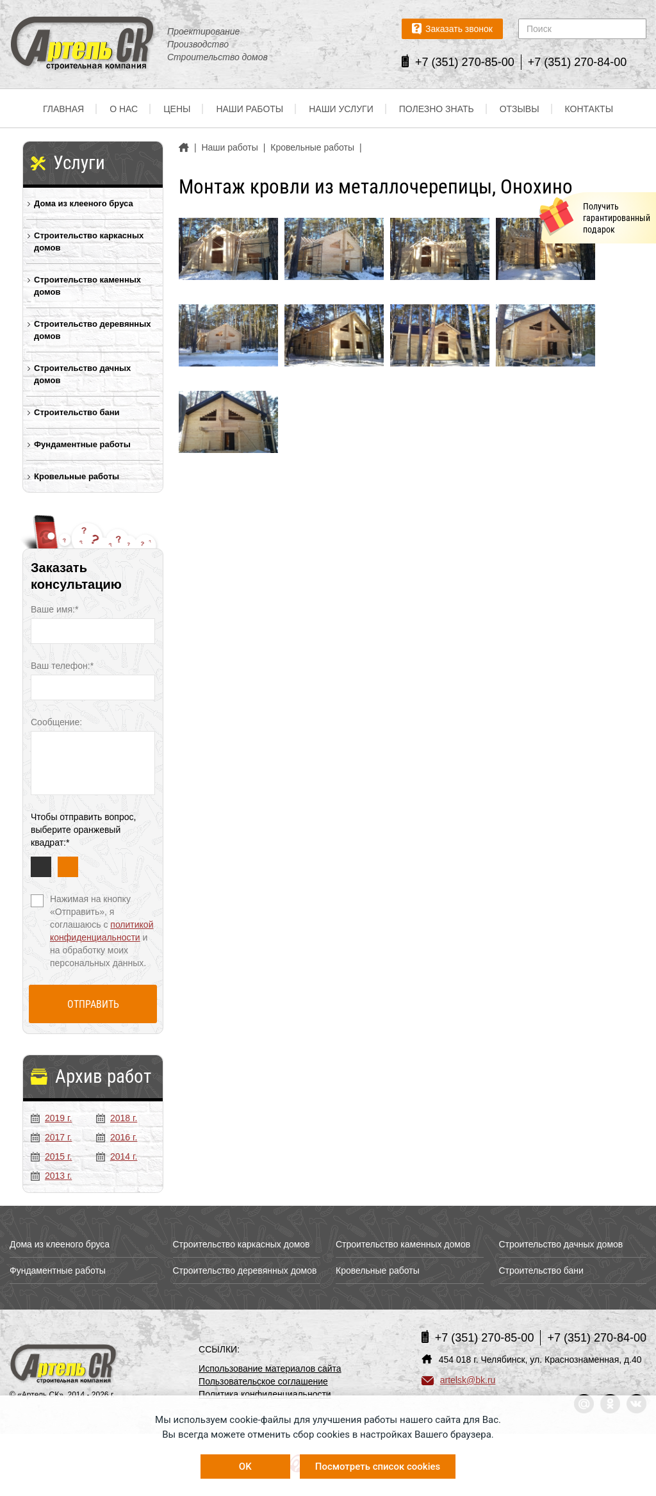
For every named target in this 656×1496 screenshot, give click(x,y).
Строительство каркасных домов (89, 241)
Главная (63, 109)
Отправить (93, 1004)
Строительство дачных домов (82, 374)
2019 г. (51, 1118)
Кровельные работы (76, 476)
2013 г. (51, 1176)
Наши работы (249, 109)
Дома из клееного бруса (83, 203)
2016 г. (116, 1137)
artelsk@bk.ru (459, 1380)
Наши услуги (341, 109)
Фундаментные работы (82, 444)
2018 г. (116, 1118)
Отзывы (519, 109)
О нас (124, 109)
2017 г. (51, 1137)
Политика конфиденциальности (265, 1394)
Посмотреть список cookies (377, 1466)
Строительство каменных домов (87, 286)
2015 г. (51, 1156)
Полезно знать (436, 109)
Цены (176, 109)
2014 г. (116, 1156)
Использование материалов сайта (270, 1368)
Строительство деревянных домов (92, 330)
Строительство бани (77, 412)
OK (245, 1466)
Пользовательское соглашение (263, 1381)
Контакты (589, 109)
